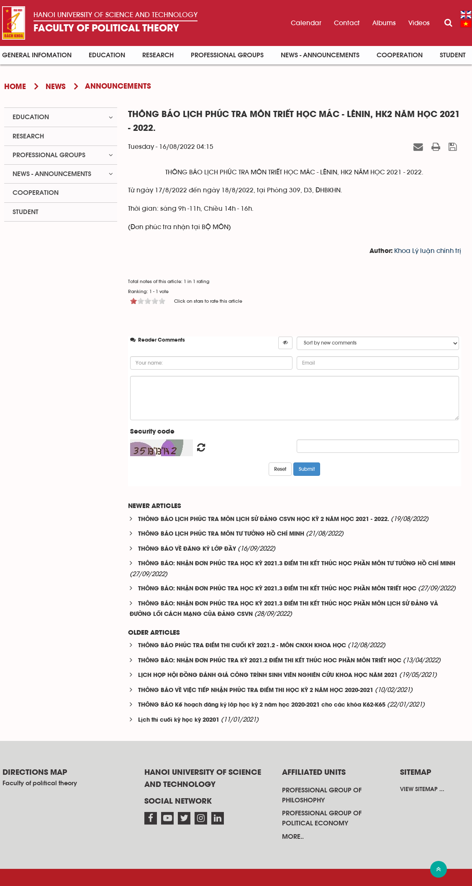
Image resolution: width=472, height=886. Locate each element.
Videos (419, 23)
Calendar (306, 23)
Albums (384, 23)
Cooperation (400, 55)
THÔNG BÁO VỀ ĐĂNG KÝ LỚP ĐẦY (187, 549)
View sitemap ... (422, 789)
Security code (152, 432)
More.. (293, 836)
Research (158, 55)
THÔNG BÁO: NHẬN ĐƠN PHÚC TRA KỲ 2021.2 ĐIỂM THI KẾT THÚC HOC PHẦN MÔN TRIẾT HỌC (269, 661)
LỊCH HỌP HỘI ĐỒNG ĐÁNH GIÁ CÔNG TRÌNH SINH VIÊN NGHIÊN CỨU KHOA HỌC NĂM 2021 (268, 675)
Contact (347, 23)
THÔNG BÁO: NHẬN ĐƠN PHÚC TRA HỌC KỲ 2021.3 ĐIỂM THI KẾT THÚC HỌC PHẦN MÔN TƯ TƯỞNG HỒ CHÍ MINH (296, 564)
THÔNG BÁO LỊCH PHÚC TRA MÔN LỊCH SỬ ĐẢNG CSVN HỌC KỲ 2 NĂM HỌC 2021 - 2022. (263, 519)
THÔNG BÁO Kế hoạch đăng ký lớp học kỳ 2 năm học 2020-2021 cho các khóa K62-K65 (261, 705)
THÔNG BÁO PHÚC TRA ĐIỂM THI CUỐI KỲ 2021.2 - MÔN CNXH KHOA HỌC (242, 646)
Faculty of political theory (106, 28)
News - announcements (320, 55)
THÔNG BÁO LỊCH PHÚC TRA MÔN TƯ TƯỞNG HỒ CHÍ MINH (221, 534)
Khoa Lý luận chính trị (427, 251)
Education (107, 55)
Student (453, 55)
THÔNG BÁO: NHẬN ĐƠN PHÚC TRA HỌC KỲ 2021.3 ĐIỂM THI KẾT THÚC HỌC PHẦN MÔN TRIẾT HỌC (277, 589)
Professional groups (227, 55)
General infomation (37, 55)
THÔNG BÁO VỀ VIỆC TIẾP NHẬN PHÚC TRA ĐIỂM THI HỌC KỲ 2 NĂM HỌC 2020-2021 (255, 690)
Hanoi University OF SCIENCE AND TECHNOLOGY (115, 14)
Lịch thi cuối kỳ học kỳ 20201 (178, 720)
